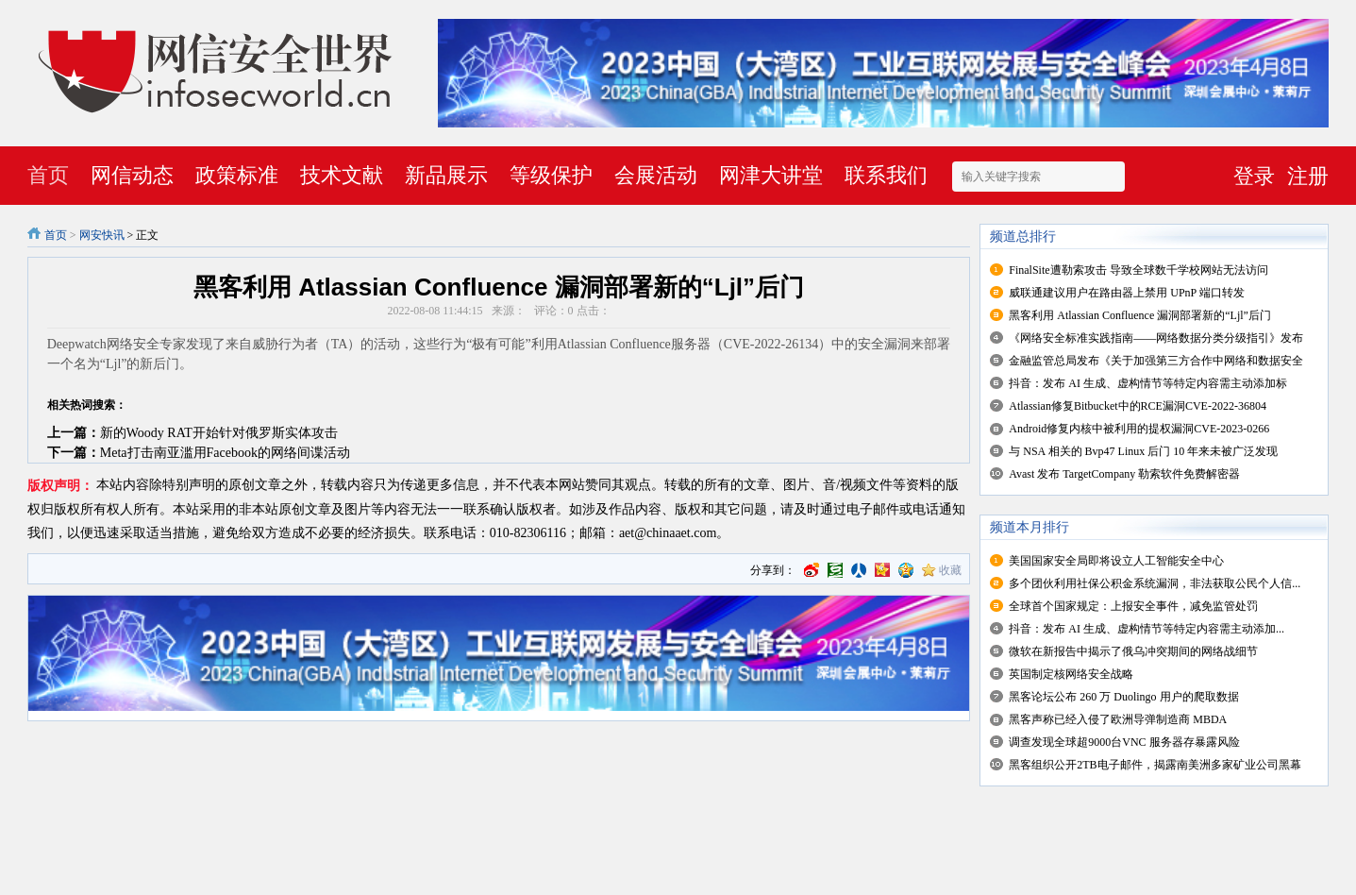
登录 (1254, 176)
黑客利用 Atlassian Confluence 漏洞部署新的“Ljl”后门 (1140, 315)
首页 (48, 175)
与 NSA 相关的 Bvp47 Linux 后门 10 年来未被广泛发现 (1143, 451)
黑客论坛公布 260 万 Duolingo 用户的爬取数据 (1123, 696)
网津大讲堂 (771, 175)
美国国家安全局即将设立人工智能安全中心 (1116, 560)
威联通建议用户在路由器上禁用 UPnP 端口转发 (1127, 292)
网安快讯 (102, 235)
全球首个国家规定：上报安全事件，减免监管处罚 (1133, 606)
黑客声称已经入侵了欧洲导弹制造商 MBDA (1118, 719)
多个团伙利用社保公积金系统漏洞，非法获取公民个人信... (1154, 583)
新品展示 (446, 175)
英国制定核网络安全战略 (1071, 674)
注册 (1308, 176)
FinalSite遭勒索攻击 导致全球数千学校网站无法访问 (1138, 270)
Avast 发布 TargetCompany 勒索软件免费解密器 (1124, 474)
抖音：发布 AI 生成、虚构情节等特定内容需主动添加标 (1148, 383)
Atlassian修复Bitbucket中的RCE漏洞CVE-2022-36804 (1137, 406)
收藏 (950, 570)
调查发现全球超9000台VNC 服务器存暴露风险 (1124, 742)
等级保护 (551, 175)
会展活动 (655, 175)
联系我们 (886, 175)
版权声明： (60, 486)
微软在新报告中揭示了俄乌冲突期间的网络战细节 (1133, 651)
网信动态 (132, 175)
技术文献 (341, 175)
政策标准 (236, 175)
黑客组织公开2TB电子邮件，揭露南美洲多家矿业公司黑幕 (1154, 764)
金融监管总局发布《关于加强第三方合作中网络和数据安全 (1156, 360)
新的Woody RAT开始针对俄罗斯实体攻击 (219, 433)
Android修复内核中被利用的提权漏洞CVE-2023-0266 (1139, 428)
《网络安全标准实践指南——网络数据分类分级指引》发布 (1156, 338)
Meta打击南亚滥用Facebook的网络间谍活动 (225, 453)
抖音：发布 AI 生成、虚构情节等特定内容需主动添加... (1146, 628)
